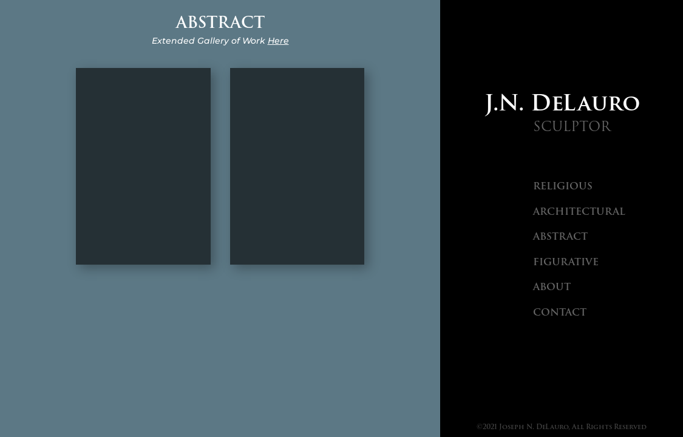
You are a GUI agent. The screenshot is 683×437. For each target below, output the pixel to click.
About (552, 286)
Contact (559, 312)
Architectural (579, 211)
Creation (143, 166)
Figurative (566, 261)
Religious (563, 186)
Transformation (297, 166)
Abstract (560, 236)
